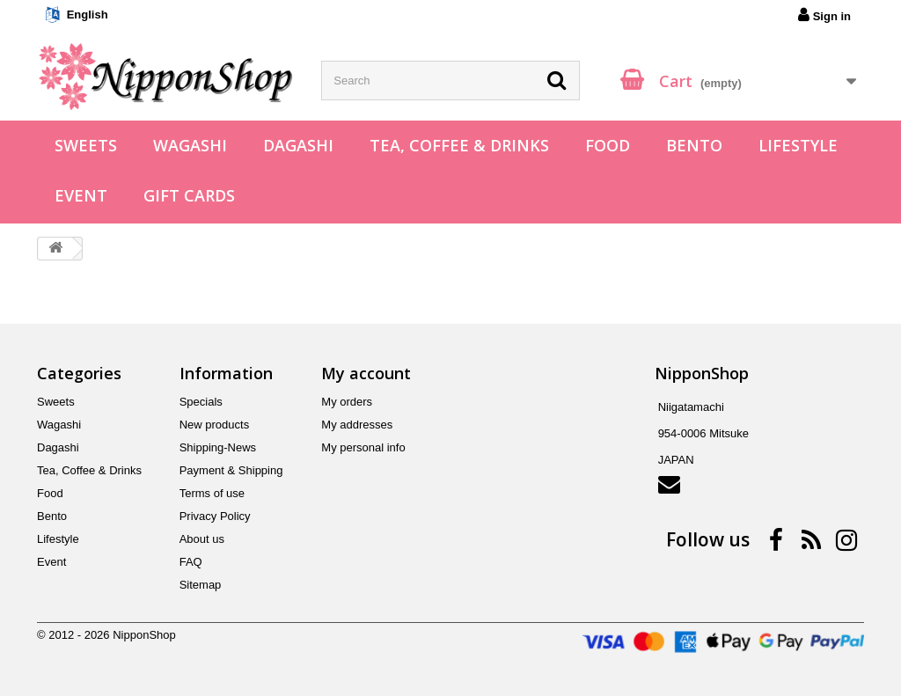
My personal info (363, 447)
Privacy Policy (215, 516)
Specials (201, 401)
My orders (346, 401)
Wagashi (190, 145)
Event (81, 195)
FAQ (190, 561)
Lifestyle (798, 145)
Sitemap (200, 584)
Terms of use (212, 493)
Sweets (86, 145)
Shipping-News (217, 447)
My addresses (356, 424)
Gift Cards (189, 195)
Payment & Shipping (231, 470)
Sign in (824, 15)
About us (201, 539)
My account (366, 373)
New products (214, 424)
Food (607, 145)
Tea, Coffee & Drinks (459, 145)
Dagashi (298, 145)
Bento (694, 145)
